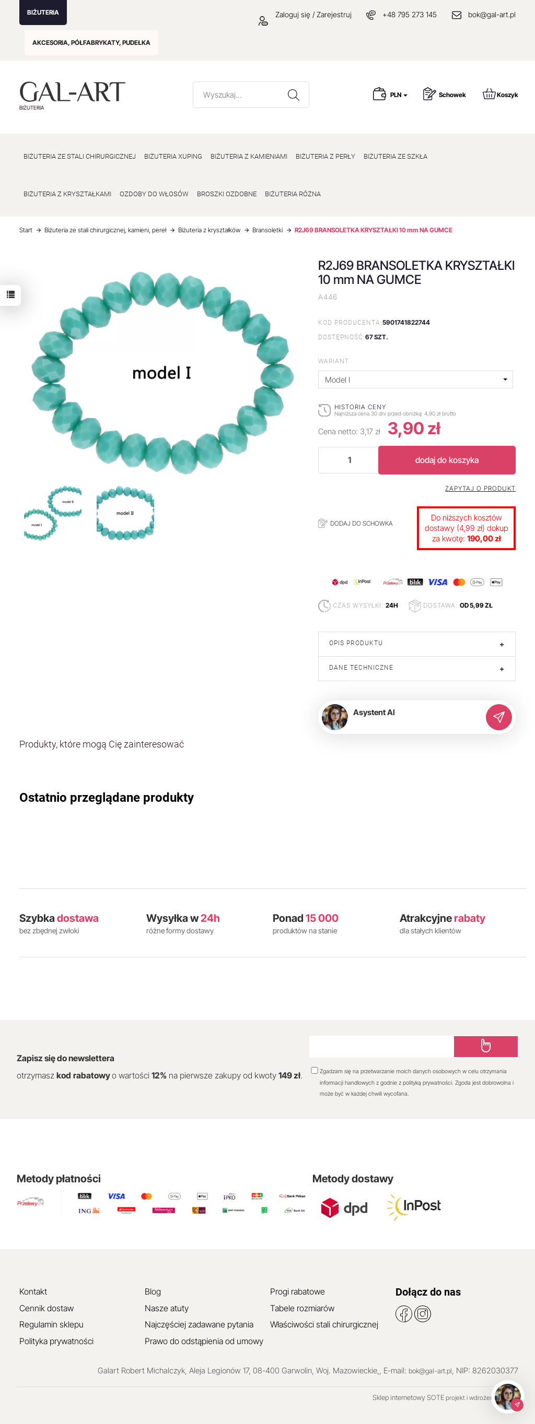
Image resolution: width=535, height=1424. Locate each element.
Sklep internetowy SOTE (408, 1397)
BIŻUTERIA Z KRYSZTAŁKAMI (67, 194)
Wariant (333, 361)
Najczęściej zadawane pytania (199, 1324)
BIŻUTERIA (43, 12)
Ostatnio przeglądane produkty (106, 797)
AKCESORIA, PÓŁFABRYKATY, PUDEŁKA (91, 42)
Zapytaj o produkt (480, 488)
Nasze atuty (167, 1308)
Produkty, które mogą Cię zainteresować (101, 744)
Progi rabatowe (297, 1291)
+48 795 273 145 (409, 14)
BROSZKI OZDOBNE (227, 194)
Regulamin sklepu (51, 1324)
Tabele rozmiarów (302, 1308)
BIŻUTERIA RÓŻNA (293, 194)
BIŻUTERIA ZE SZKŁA (395, 156)
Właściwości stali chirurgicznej (324, 1324)
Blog (153, 1291)
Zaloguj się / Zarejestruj (305, 14)
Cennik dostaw (46, 1308)
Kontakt (33, 1291)
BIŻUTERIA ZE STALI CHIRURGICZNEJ (80, 156)
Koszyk (500, 93)
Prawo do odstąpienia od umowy (204, 1341)
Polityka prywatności (56, 1341)
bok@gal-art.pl (492, 14)
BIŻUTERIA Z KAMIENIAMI (249, 156)
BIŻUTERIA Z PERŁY (325, 156)
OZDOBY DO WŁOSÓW (154, 194)
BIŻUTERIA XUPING (173, 156)
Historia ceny (360, 407)
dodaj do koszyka (447, 460)
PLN (399, 95)
